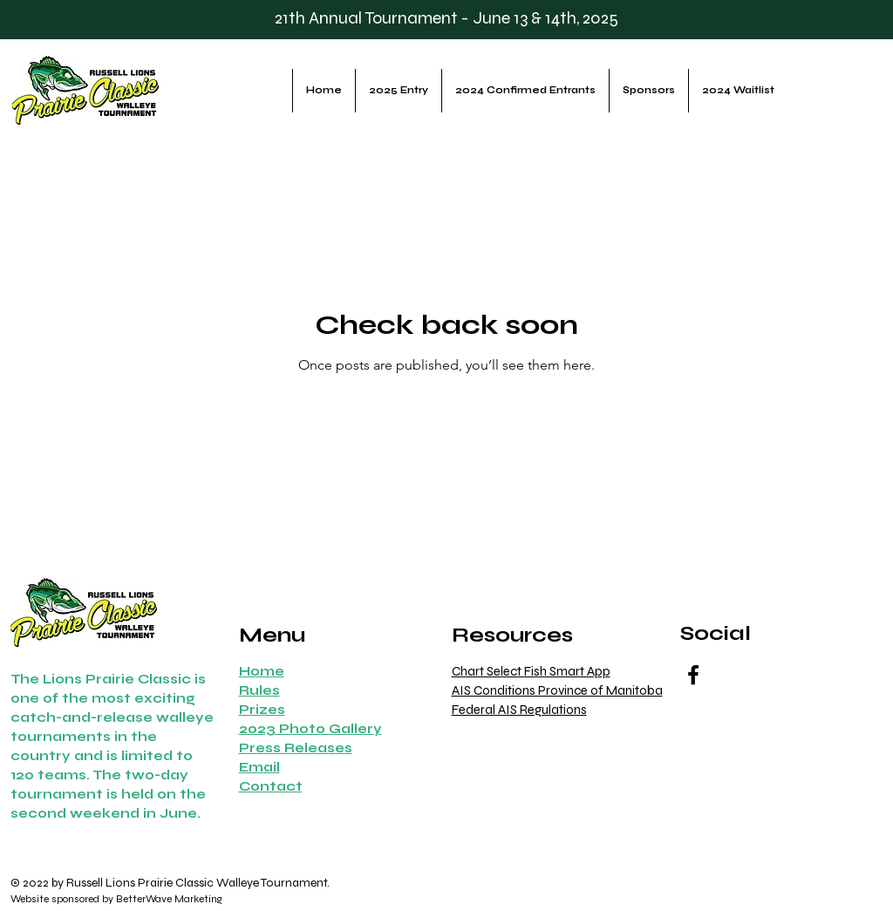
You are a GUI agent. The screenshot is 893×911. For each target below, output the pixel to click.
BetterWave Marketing (169, 899)
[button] (271, 786)
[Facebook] (693, 675)
